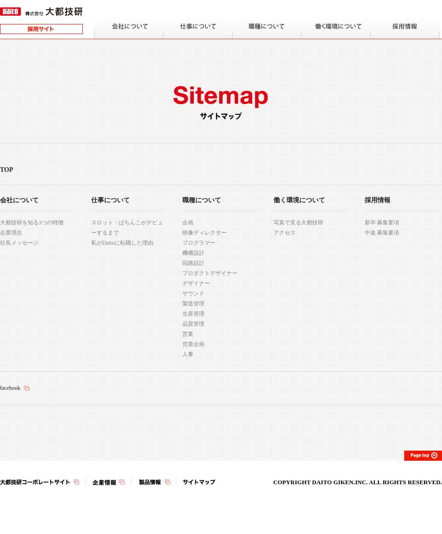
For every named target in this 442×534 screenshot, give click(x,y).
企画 (187, 222)
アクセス (284, 232)
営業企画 (193, 344)
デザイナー (196, 283)
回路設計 (193, 263)
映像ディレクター (204, 232)
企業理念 (11, 232)
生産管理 (193, 314)
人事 (187, 355)
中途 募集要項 (382, 232)
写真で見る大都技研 (298, 222)
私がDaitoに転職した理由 (122, 243)
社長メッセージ (19, 243)
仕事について (110, 200)
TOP (6, 169)
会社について (19, 200)
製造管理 (193, 303)
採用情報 (377, 200)
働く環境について (299, 200)
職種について (201, 200)
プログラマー (198, 243)
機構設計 (193, 253)
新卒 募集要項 (382, 222)
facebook (10, 388)
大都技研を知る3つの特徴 (32, 222)
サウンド (193, 293)
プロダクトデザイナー (210, 273)
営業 (187, 334)
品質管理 (193, 324)
